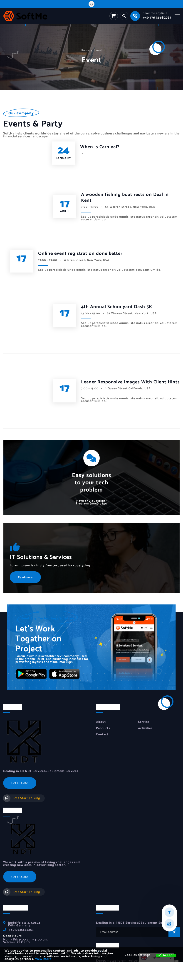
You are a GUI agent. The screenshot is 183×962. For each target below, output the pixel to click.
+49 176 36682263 (157, 17)
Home (85, 50)
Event (98, 50)
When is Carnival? (99, 147)
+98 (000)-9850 (91, 442)
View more (43, 959)
